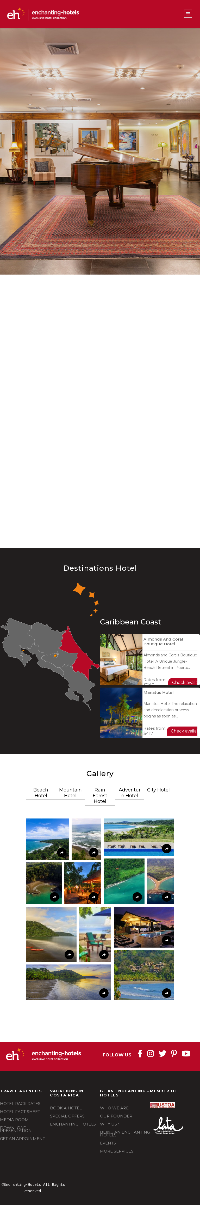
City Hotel (158, 790)
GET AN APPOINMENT (22, 1138)
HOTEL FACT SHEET (20, 1111)
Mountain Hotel (70, 792)
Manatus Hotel (158, 692)
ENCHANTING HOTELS (73, 1124)
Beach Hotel (40, 792)
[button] (47, 839)
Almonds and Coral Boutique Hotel (163, 641)
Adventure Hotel (130, 792)
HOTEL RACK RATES (20, 1103)
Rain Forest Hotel (100, 795)
